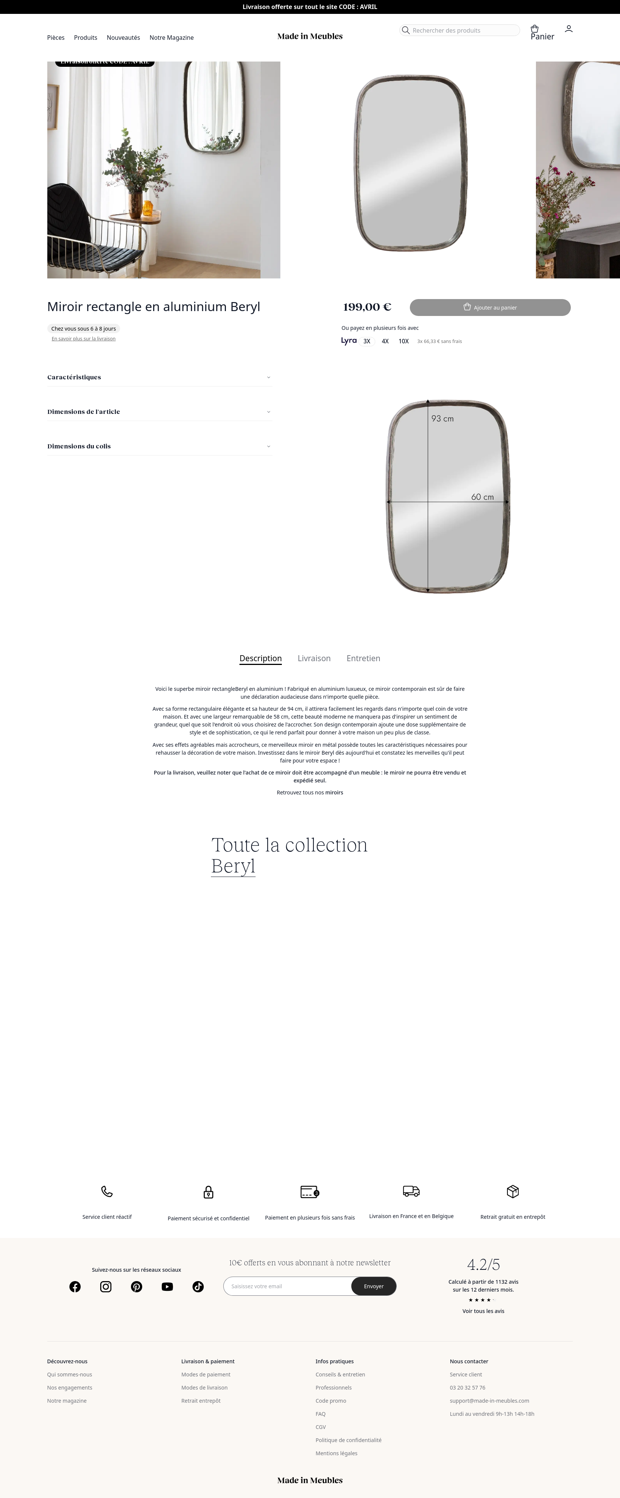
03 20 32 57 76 (468, 1387)
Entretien (364, 658)
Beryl (233, 865)
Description (260, 658)
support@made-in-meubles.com (490, 1400)
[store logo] (310, 36)
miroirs (334, 792)
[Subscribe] (373, 1286)
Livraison (314, 658)
